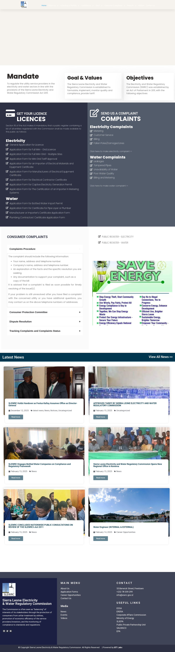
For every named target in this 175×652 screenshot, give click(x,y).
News (47, 410)
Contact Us (150, 5)
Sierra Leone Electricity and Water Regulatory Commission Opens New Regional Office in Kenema (127, 465)
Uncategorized (65, 410)
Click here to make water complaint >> (109, 185)
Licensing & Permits (70, 5)
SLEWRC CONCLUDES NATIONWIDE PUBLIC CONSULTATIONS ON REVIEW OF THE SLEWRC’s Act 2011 (41, 526)
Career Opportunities (125, 532)
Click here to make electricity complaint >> (111, 151)
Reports (132, 5)
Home (44, 5)
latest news (38, 410)
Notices (141, 5)
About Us (53, 5)
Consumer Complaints (114, 5)
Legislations (87, 5)
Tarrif (99, 5)
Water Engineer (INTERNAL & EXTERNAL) (113, 527)
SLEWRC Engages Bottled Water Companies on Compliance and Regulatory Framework (40, 465)
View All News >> (161, 357)
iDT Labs (118, 647)
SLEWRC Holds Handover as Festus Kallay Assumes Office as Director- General (43, 404)
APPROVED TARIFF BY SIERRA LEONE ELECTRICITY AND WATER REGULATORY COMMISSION (125, 404)
